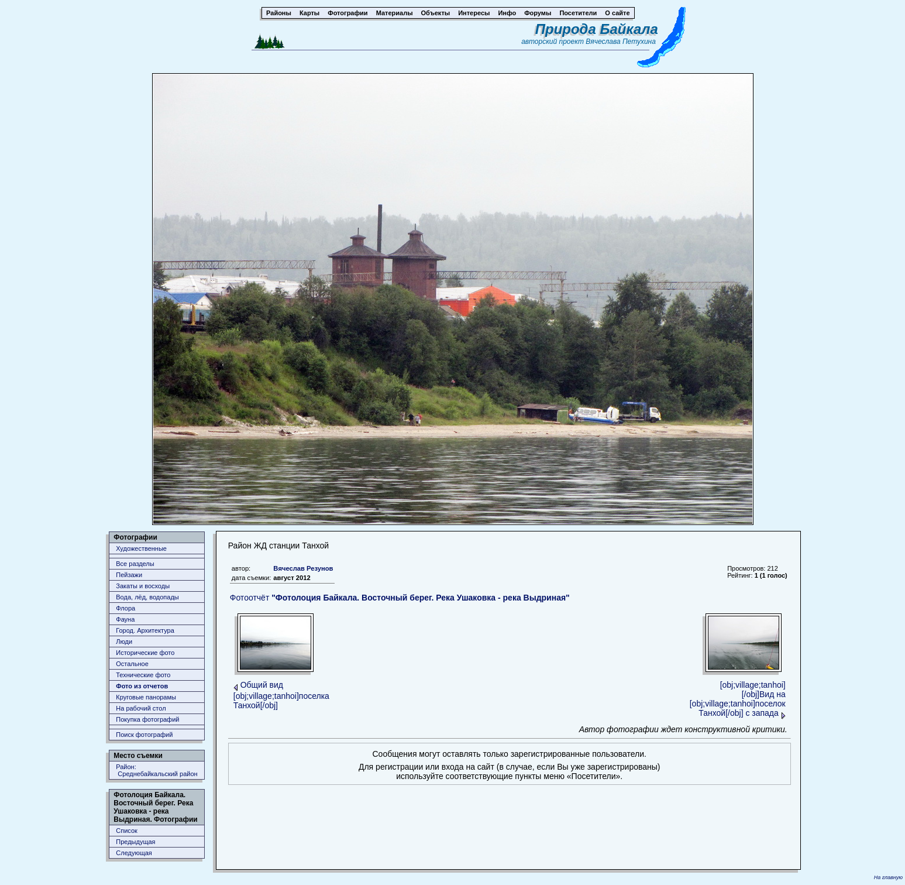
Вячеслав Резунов (303, 568)
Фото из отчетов (142, 686)
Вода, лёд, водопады (147, 597)
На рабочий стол (141, 708)
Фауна (125, 619)
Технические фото (143, 674)
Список (126, 830)
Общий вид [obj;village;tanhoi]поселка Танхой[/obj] (281, 695)
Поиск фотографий (144, 734)
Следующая (134, 852)
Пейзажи (129, 574)
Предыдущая (135, 841)
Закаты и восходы (143, 585)
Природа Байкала (596, 29)
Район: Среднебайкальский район (156, 770)
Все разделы (135, 563)
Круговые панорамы (146, 697)
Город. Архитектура (145, 630)
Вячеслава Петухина (621, 41)
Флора (125, 608)
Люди (124, 641)
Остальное (132, 663)
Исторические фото (145, 652)
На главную (888, 877)
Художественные (141, 548)
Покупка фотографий (147, 719)
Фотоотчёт (400, 597)
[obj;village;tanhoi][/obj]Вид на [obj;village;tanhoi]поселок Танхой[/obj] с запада (738, 699)
